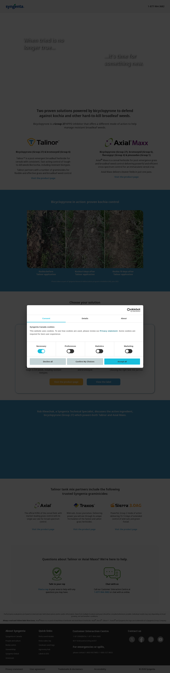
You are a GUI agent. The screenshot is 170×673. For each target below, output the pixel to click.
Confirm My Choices (85, 361)
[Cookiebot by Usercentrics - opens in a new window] (129, 310)
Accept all (122, 361)
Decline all (48, 361)
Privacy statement (109, 331)
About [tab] (124, 318)
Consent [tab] (46, 318)
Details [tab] (85, 318)
